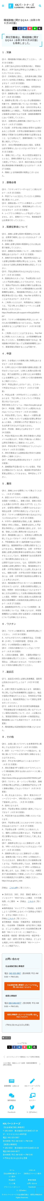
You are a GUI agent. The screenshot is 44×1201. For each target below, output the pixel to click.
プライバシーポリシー (12, 1187)
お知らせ (6, 1038)
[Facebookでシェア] (19, 28)
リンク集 (12, 1183)
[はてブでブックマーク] (24, 28)
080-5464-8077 (15, 1003)
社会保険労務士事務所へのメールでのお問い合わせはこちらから (22, 986)
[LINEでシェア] (34, 28)
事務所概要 (32, 1180)
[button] (39, 28)
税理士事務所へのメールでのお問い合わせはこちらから (22, 1016)
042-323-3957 (15, 973)
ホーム (12, 1170)
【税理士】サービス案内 (32, 1173)
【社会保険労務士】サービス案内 (12, 1175)
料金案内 (12, 1180)
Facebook (32, 1187)
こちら (13, 888)
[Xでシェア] (14, 28)
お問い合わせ (32, 1183)
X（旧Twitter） (22, 1190)
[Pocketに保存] (29, 28)
